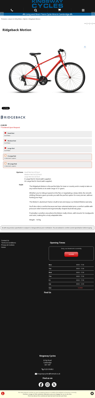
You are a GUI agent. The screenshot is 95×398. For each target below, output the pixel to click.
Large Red (47, 150)
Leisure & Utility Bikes (15, 19)
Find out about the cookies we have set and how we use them (47, 396)
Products (4, 19)
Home (3, 247)
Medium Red (47, 142)
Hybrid (25, 19)
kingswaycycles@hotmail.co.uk (48, 374)
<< (85, 23)
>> (94, 23)
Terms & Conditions (8, 243)
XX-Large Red (47, 165)
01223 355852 (48, 369)
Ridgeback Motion (34, 19)
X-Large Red (47, 157)
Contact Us (5, 240)
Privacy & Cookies (7, 245)
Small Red (47, 134)
